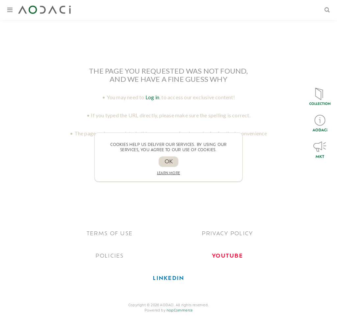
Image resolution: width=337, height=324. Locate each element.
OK (169, 162)
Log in (152, 97)
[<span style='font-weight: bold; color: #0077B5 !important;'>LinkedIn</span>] (168, 279)
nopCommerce (180, 310)
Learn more (168, 173)
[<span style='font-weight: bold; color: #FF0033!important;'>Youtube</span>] (227, 256)
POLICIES (109, 256)
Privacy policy (227, 234)
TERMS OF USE (110, 234)
